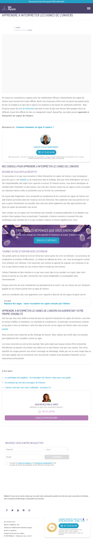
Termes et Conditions (10, 530)
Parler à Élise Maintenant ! (46, 147)
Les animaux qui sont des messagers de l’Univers (25, 382)
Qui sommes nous (9, 522)
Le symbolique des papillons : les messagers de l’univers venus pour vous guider (38, 377)
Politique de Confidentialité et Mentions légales (18, 527)
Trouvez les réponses (46, 240)
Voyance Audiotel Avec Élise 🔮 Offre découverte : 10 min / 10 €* (72, 520)
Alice (18, 28)
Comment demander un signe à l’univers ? (35, 127)
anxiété (23, 179)
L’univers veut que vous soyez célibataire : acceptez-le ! (28, 387)
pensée (5, 329)
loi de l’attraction (27, 108)
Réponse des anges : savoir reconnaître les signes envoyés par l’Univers (37, 303)
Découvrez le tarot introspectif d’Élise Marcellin (46, 2)
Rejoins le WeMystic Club (11, 525)
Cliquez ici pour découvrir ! (47, 418)
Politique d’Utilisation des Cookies (14, 533)
